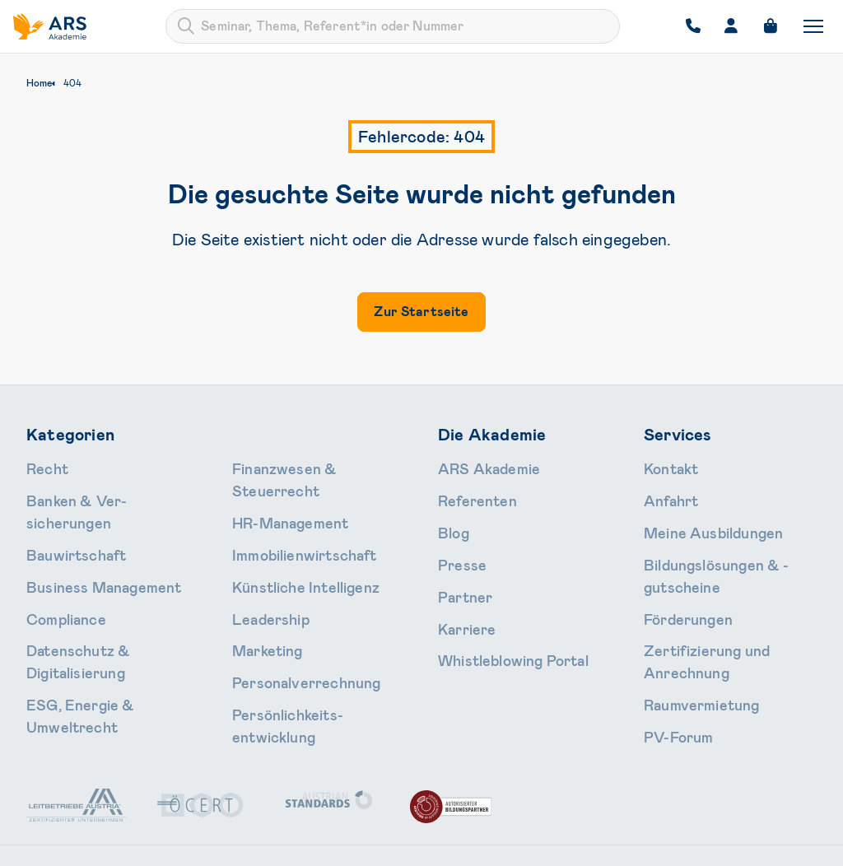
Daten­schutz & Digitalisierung (107, 602)
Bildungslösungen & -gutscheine (730, 548)
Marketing (259, 575)
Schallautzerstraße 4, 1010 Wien (134, 791)
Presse (456, 548)
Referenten (468, 494)
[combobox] (392, 26)
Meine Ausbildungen (698, 521)
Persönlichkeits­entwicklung (306, 629)
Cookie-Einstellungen (760, 843)
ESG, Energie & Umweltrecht (104, 629)
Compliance (57, 575)
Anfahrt (666, 494)
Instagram (671, 791)
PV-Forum (671, 657)
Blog (450, 521)
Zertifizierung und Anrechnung (727, 602)
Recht (43, 466)
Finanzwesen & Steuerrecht (101, 657)
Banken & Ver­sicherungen (95, 494)
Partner (459, 575)
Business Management (86, 548)
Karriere (460, 602)
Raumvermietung (689, 629)
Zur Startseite (421, 311)
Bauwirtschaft (66, 521)
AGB (509, 843)
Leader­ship (261, 548)
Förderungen (679, 575)
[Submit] (186, 26)
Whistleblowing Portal (497, 629)
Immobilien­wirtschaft (289, 494)
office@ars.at (464, 791)
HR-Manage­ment (277, 466)
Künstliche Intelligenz (289, 521)
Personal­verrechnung (289, 602)
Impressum (655, 843)
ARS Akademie (477, 466)
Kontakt (666, 466)
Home (39, 83)
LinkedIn (771, 791)
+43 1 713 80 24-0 (327, 791)
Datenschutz (574, 843)
